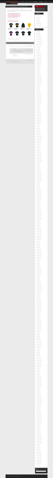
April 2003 (38, 392)
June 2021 (38, 126)
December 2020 (39, 136)
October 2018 (38, 178)
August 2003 (38, 386)
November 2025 (39, 41)
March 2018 (38, 189)
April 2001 (38, 431)
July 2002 (38, 407)
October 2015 (38, 236)
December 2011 (39, 305)
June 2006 (38, 334)
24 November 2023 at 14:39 (29, 49)
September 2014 (39, 257)
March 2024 (38, 73)
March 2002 (38, 413)
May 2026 (38, 31)
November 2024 (39, 60)
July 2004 (38, 368)
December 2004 (39, 360)
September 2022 (39, 102)
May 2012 (38, 297)
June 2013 (38, 276)
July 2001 (38, 426)
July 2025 (38, 47)
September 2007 (39, 310)
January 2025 (38, 57)
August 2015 (38, 239)
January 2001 (38, 436)
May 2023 (38, 89)
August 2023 (38, 84)
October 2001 (38, 421)
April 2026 (38, 33)
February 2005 (38, 357)
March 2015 (38, 247)
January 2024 (38, 76)
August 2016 (38, 220)
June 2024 (38, 68)
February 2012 (38, 302)
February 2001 (38, 434)
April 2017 (38, 207)
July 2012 (38, 294)
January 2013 (38, 284)
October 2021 (38, 120)
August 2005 (38, 347)
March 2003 (38, 394)
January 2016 (38, 231)
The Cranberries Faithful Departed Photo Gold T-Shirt (14, 15)
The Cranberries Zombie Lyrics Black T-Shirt (13, 21)
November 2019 (39, 157)
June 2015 (38, 242)
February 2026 (38, 36)
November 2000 (39, 439)
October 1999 (38, 460)
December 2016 (39, 213)
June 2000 (38, 447)
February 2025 (38, 55)
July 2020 (38, 144)
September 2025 (39, 44)
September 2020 (39, 141)
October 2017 (38, 197)
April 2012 (38, 299)
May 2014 (38, 263)
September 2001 (39, 423)
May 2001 (38, 429)
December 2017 (39, 194)
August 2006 (38, 331)
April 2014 (38, 265)
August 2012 (38, 292)
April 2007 (38, 318)
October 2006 (38, 328)
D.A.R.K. (38, 15)
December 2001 (39, 418)
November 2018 (39, 176)
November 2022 (39, 99)
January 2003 (38, 397)
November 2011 (39, 307)
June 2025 (38, 49)
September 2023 (39, 83)
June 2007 (38, 315)
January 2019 (38, 173)
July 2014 (38, 260)
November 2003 (39, 381)
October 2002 (38, 402)
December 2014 (39, 252)
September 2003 (39, 384)
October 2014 (38, 255)
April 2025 (38, 52)
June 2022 (38, 107)
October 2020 (38, 139)
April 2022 (38, 110)
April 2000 (38, 450)
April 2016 (38, 226)
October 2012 (38, 289)
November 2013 (39, 273)
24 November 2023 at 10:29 (30, 45)
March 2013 (38, 281)
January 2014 (38, 270)
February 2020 (38, 152)
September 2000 (39, 442)
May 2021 (38, 128)
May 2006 (38, 336)
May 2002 (38, 410)
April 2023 (38, 91)
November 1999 (39, 458)
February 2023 (38, 94)
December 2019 (39, 155)
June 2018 (38, 184)
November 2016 (39, 215)
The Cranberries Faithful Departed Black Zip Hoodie (14, 16)
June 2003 (38, 389)
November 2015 (39, 234)
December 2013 (39, 271)
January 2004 (38, 378)
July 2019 (38, 163)
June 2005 (38, 350)
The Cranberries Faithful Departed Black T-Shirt (13, 14)
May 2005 (38, 352)
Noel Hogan (38, 20)
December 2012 (39, 286)
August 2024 (38, 65)
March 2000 (38, 452)
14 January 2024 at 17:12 (30, 60)
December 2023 (39, 78)
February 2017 (38, 210)
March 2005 (38, 355)
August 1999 (38, 463)
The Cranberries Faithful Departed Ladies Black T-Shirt (14, 13)
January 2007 (38, 323)
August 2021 (38, 123)
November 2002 (39, 400)
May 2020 (38, 147)
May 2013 (38, 278)
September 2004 (39, 365)
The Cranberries (39, 23)
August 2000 (38, 444)
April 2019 (38, 168)
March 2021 (38, 131)
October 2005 (38, 344)
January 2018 (38, 192)
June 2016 (38, 223)
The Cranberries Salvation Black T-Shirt (12, 17)
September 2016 (39, 218)
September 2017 (39, 199)
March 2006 (38, 339)
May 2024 (38, 70)
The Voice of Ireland (39, 25)
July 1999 (38, 465)
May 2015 (38, 244)
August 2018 (38, 181)
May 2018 (38, 186)
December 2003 (39, 379)
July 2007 (38, 313)
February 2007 (38, 321)
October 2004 (38, 363)
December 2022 (39, 97)
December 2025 (39, 39)
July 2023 (38, 86)
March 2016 (38, 228)
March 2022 (38, 112)
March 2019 (38, 170)
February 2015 (38, 249)
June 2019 (38, 165)
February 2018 (38, 191)
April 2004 (38, 373)
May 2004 (38, 371)
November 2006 (39, 326)
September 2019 (39, 160)
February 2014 (38, 268)
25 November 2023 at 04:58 (29, 54)
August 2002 (38, 405)
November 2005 (39, 342)
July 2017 (38, 202)
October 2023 (38, 81)
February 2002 (38, 415)
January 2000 (38, 455)
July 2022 (38, 105)
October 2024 (38, 62)
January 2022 (38, 115)
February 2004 (38, 376)
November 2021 (39, 118)
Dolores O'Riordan (39, 17)
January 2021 (38, 134)
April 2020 (38, 149)
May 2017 (38, 205)
